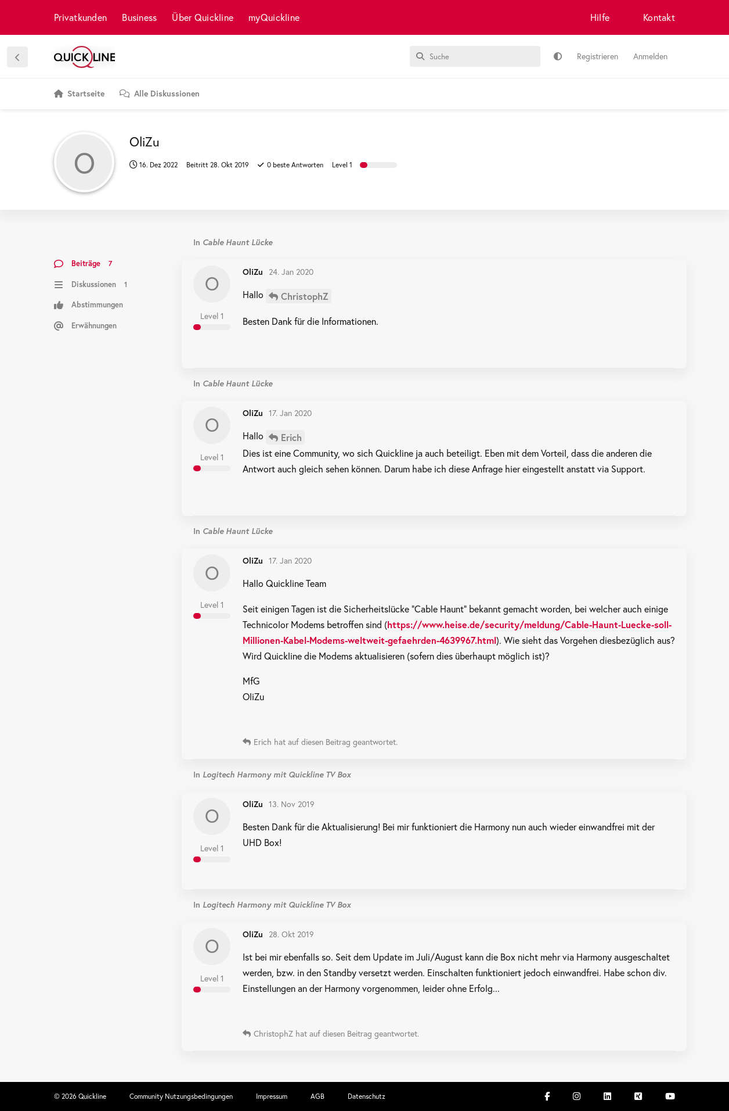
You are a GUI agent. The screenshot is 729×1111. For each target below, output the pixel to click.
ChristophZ (305, 296)
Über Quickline (202, 17)
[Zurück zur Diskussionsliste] (17, 56)
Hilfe (599, 17)
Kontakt (659, 17)
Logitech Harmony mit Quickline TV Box (277, 774)
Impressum (271, 1096)
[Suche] (475, 56)
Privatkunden (80, 17)
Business (139, 17)
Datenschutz (366, 1096)
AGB (317, 1096)
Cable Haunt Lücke (237, 242)
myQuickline (273, 17)
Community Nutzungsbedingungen (181, 1096)
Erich (291, 437)
